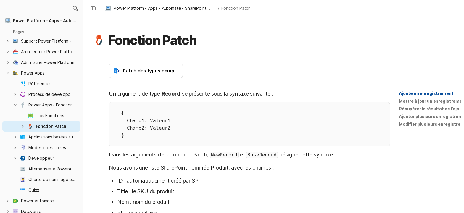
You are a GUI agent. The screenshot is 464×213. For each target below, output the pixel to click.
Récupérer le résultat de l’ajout (431, 108)
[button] (75, 8)
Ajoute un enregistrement (426, 93)
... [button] (214, 8)
